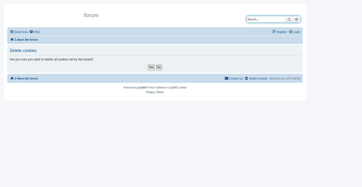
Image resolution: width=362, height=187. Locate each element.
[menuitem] (34, 32)
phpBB (141, 87)
